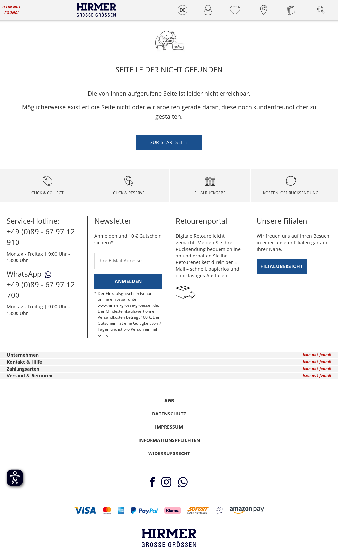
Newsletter (112, 221)
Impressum (169, 427)
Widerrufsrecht (169, 453)
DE (183, 10)
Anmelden (128, 281)
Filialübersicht (281, 266)
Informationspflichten (169, 440)
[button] (85, 510)
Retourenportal (201, 221)
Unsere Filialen (282, 221)
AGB (169, 400)
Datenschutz (169, 414)
